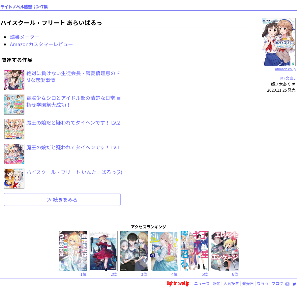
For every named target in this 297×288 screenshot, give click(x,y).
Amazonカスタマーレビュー (41, 44)
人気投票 (231, 283)
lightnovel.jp (178, 283)
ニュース (202, 283)
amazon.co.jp (279, 66)
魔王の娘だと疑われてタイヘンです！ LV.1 (73, 147)
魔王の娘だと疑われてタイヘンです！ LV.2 (73, 122)
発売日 (248, 283)
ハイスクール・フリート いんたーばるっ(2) (74, 171)
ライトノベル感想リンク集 (24, 7)
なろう (263, 283)
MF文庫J (288, 78)
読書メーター (25, 36)
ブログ (277, 283)
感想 (217, 283)
